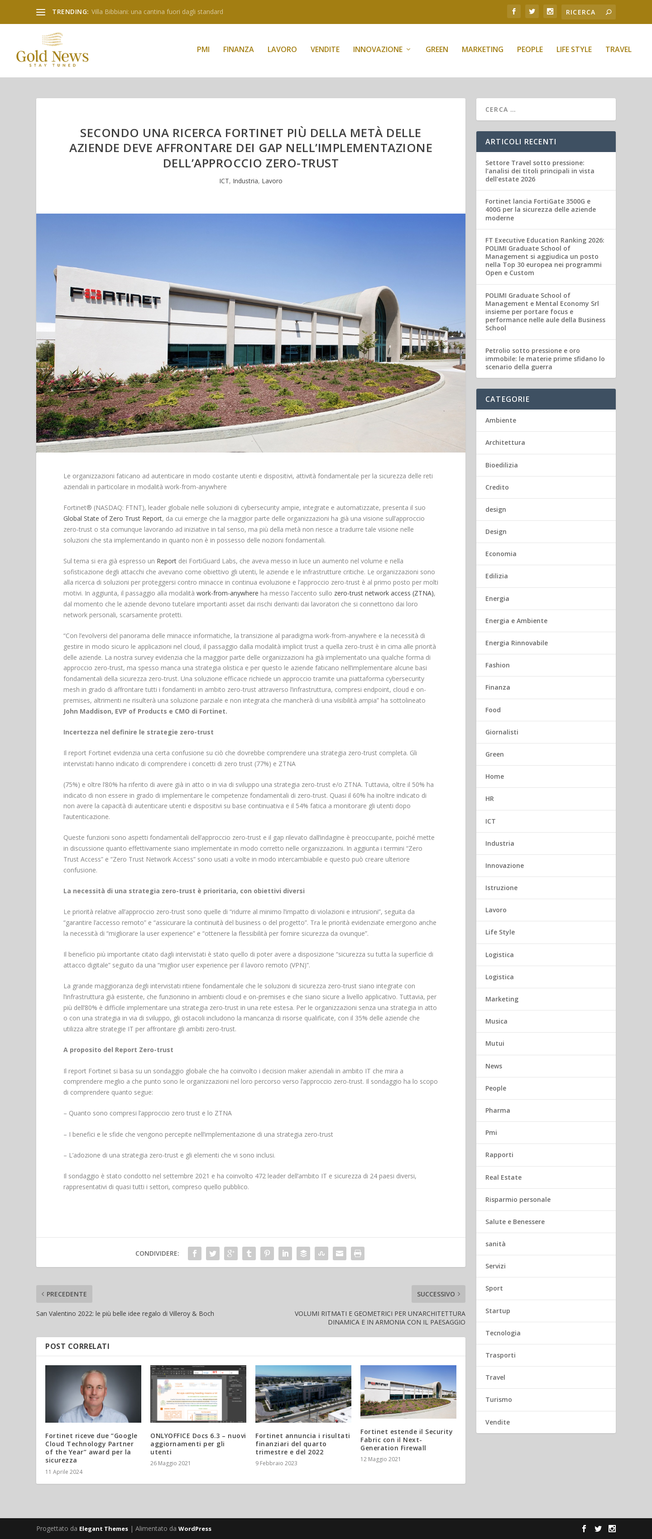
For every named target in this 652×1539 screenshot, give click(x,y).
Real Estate (503, 1177)
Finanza (238, 52)
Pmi (203, 52)
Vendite (325, 52)
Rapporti (499, 1155)
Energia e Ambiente (516, 620)
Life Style (574, 52)
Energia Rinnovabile (516, 642)
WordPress (194, 1529)
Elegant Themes (103, 1529)
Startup (497, 1310)
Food (493, 709)
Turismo (498, 1400)
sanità (495, 1244)
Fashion (497, 665)
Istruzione (501, 888)
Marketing (482, 52)
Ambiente (500, 420)
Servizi (495, 1266)
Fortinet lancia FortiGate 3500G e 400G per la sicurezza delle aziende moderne (540, 209)
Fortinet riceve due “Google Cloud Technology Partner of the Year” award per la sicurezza (91, 1448)
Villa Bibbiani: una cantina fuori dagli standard (157, 11)
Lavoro (282, 52)
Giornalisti (501, 732)
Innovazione (378, 52)
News (493, 1066)
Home (494, 776)
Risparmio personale (518, 1199)
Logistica (499, 954)
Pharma (497, 1110)
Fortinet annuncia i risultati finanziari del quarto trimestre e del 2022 (302, 1443)
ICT (224, 180)
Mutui (494, 1043)
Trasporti (500, 1355)
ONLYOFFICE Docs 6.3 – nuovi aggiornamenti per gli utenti (198, 1443)
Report (167, 561)
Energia (497, 598)
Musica (496, 1021)
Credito (497, 487)
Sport (494, 1288)
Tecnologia (503, 1333)
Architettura (505, 442)
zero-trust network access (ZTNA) (384, 593)
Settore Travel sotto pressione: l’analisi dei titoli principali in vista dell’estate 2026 (539, 170)
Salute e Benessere (515, 1221)
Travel (618, 52)
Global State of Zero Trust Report (112, 518)
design (495, 509)
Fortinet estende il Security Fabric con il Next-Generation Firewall (406, 1439)
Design (496, 532)
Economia (501, 554)
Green (437, 52)
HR (489, 799)
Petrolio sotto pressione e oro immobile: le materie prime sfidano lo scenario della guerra (545, 358)
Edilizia (496, 576)
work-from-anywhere (228, 593)
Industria (245, 180)
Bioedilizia (501, 465)
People (530, 52)
